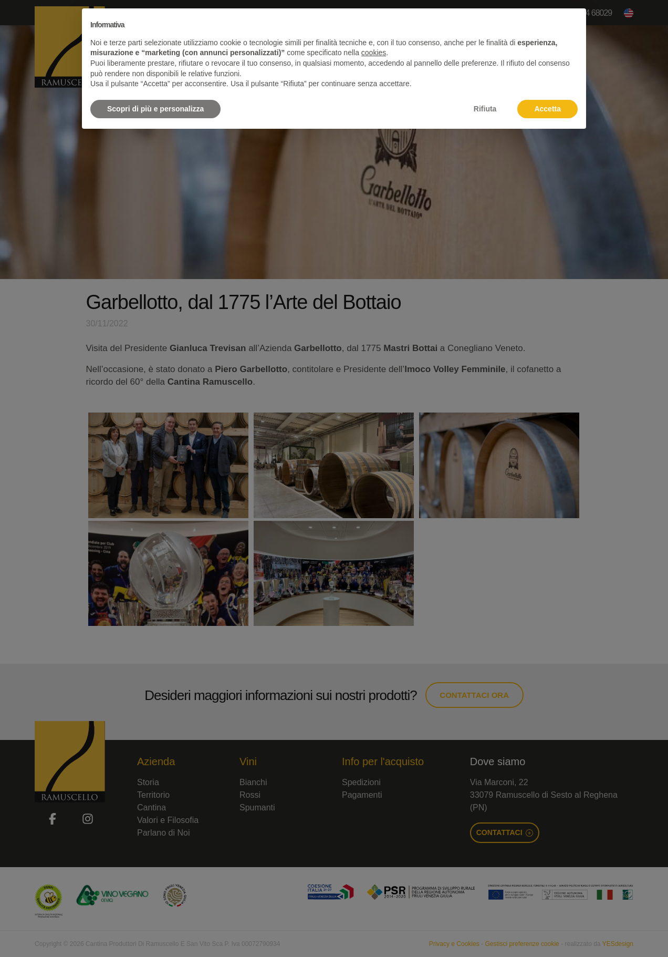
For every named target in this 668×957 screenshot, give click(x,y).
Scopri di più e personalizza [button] (155, 109)
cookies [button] (373, 52)
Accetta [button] (547, 109)
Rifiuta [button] (485, 109)
